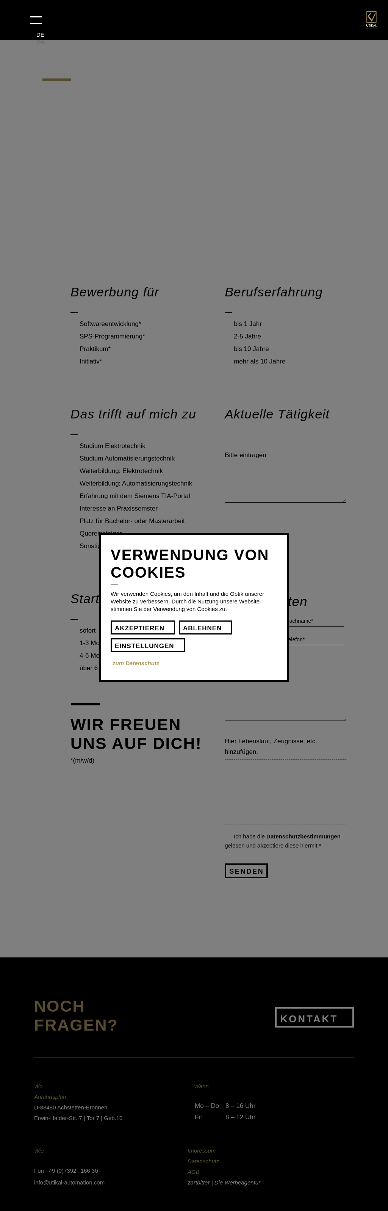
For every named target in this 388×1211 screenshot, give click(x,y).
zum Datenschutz (136, 663)
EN (40, 42)
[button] (36, 20)
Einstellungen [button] (144, 646)
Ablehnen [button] (202, 628)
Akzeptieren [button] (139, 628)
